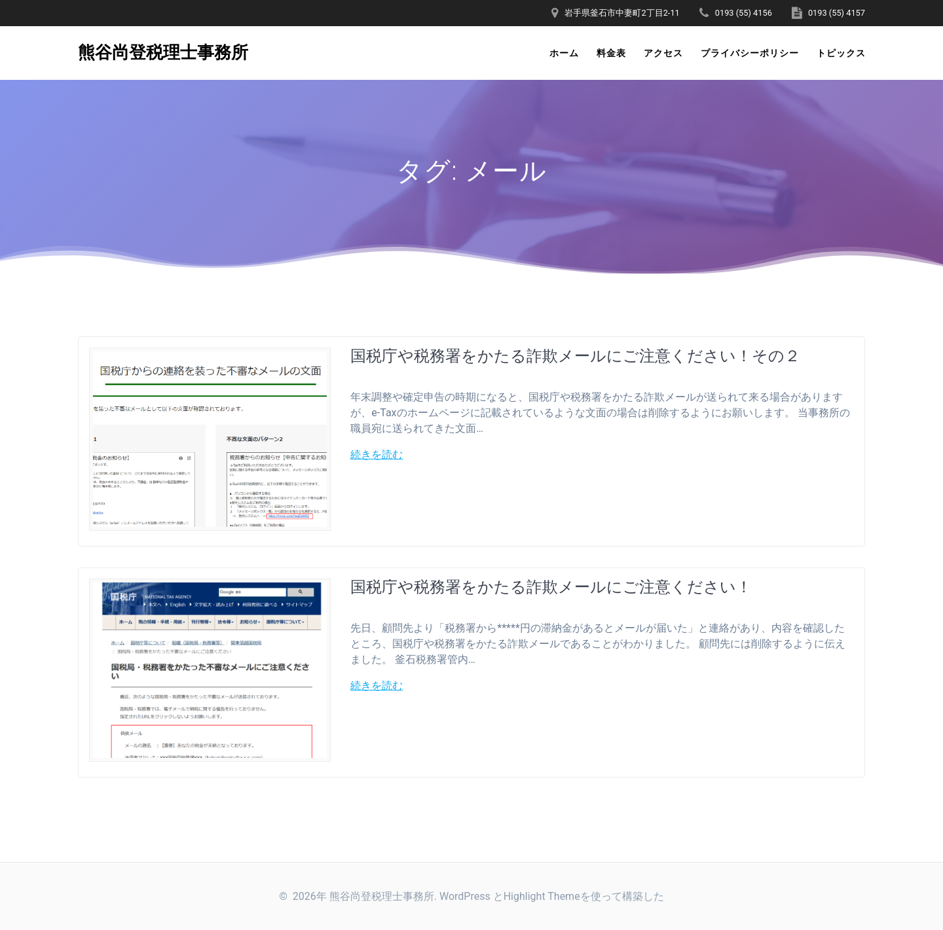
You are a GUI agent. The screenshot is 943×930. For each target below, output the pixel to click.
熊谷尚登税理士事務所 (163, 53)
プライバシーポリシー (750, 53)
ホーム (564, 53)
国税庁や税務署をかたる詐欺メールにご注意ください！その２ (575, 355)
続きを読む (376, 454)
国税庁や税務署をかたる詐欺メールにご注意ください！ (551, 586)
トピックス (841, 53)
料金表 (611, 53)
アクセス (663, 53)
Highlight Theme (542, 896)
